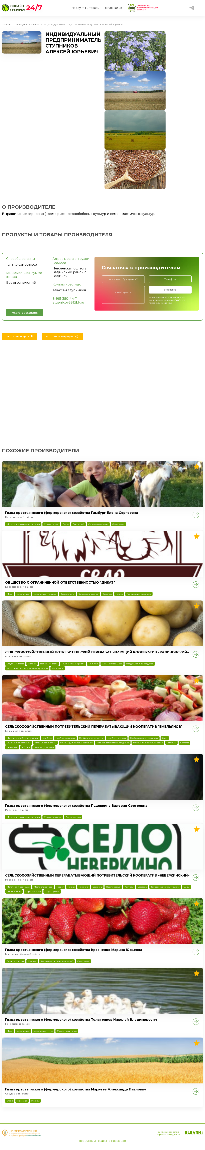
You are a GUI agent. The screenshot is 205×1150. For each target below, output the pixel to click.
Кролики (107, 594)
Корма (119, 594)
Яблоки (32, 663)
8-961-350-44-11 (64, 299)
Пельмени (12, 747)
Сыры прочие (52, 891)
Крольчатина (67, 594)
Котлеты (184, 742)
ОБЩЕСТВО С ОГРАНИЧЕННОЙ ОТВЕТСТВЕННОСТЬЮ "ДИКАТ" (60, 582)
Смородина (83, 961)
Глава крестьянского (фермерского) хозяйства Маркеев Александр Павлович (75, 1089)
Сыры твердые (33, 891)
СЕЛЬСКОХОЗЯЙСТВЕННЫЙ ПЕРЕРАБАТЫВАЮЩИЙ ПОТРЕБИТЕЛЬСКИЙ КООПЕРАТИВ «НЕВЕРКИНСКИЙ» (97, 875)
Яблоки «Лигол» (48, 663)
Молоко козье (51, 524)
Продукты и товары (27, 24)
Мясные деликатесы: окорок (148, 742)
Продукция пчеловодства (139, 663)
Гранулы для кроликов (139, 594)
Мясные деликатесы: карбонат (76, 742)
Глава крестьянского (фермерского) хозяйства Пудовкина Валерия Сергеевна (76, 806)
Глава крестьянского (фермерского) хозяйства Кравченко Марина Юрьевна (73, 950)
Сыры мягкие (14, 891)
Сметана (142, 887)
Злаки (10, 1100)
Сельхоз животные (98, 524)
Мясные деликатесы (45, 742)
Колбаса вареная (117, 738)
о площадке (113, 8)
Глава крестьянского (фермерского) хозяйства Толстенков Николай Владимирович (81, 1019)
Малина (32, 961)
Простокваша (113, 887)
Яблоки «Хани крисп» (72, 663)
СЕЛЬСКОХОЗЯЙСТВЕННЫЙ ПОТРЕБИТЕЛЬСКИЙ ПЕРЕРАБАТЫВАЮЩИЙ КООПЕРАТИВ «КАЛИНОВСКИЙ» (97, 652)
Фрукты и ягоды (15, 663)
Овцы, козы (118, 524)
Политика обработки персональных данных (168, 1133)
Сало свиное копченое (19, 742)
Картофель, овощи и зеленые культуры (27, 668)
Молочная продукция (18, 887)
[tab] (19, 336)
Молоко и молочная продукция (23, 524)
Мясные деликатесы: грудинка (113, 742)
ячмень (35, 1100)
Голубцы (171, 742)
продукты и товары (85, 8)
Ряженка (83, 887)
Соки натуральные (112, 663)
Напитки (93, 663)
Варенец (97, 887)
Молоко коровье (52, 817)
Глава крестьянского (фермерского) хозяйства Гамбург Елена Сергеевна (71, 513)
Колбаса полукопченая (91, 738)
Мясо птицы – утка (67, 1031)
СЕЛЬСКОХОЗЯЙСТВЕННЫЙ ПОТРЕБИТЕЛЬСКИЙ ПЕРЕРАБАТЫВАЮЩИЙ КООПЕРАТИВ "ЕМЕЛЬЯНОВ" (93, 727)
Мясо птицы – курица (44, 594)
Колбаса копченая (65, 738)
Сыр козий (78, 524)
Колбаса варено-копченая (144, 738)
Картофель (57, 668)
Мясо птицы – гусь (43, 1031)
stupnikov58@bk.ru (68, 302)
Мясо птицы (22, 594)
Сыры (66, 524)
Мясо (9, 594)
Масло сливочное (43, 887)
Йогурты (129, 887)
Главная (6, 24)
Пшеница (22, 1100)
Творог (60, 887)
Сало (164, 738)
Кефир (71, 887)
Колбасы (47, 738)
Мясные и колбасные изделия (22, 738)
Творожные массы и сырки (165, 887)
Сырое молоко (73, 817)
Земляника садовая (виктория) (57, 961)
